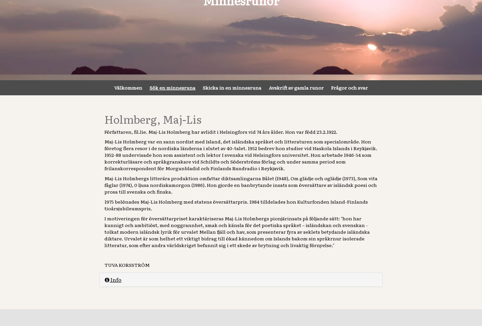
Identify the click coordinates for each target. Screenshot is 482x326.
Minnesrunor (241, 40)
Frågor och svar (349, 87)
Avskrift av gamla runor (296, 87)
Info (113, 280)
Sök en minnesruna (172, 87)
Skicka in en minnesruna (232, 87)
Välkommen (128, 87)
